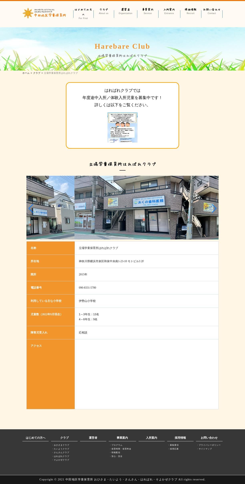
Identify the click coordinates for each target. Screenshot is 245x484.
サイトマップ (205, 449)
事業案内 (147, 11)
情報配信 (115, 452)
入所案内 (169, 11)
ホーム (26, 73)
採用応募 (174, 449)
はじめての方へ (83, 13)
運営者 (125, 11)
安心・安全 (116, 456)
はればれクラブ (61, 456)
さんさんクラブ (61, 452)
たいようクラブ (61, 449)
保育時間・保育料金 (121, 449)
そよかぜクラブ (61, 460)
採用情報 (190, 11)
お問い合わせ (211, 11)
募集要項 (174, 445)
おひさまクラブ (61, 445)
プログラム (116, 445)
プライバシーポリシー (210, 445)
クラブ (103, 11)
